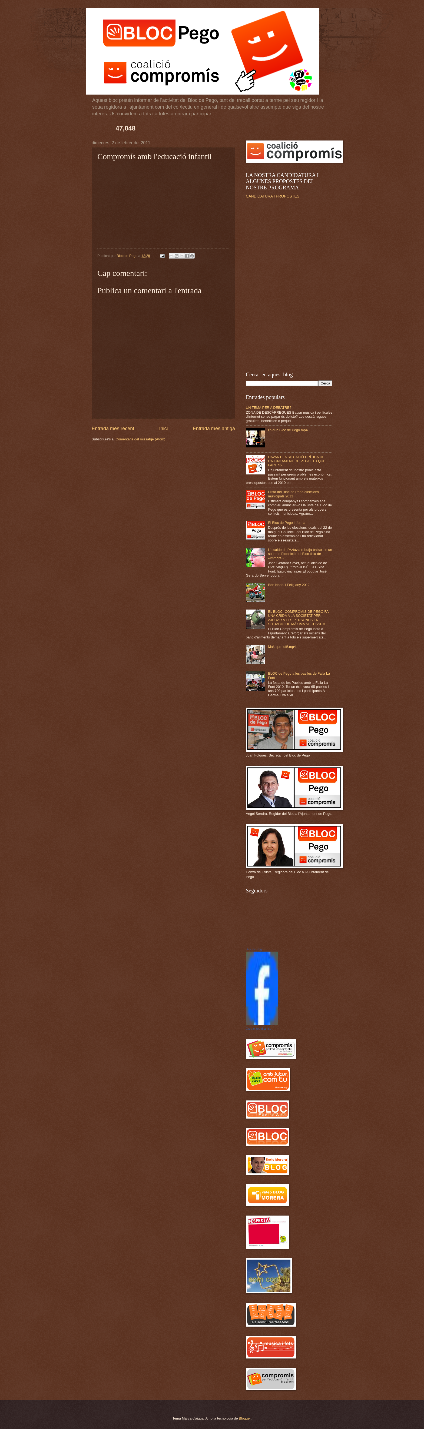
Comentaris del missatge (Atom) (140, 439)
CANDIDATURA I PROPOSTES (272, 196)
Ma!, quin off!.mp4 (282, 647)
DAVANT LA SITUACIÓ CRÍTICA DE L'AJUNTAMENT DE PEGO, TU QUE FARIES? (297, 461)
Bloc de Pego (254, 949)
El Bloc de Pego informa (286, 523)
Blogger (245, 1418)
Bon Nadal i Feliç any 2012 (289, 585)
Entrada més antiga (214, 428)
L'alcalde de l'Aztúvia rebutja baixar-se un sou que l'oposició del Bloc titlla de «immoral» (300, 554)
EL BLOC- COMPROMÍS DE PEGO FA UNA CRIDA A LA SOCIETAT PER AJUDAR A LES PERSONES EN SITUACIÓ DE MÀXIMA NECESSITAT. (298, 618)
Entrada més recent (113, 428)
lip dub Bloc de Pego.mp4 (288, 430)
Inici (163, 428)
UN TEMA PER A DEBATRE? (268, 408)
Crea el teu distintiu (258, 1028)
